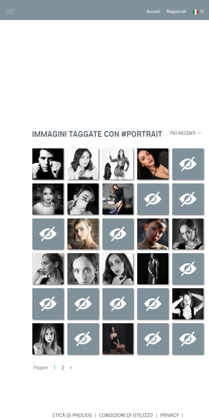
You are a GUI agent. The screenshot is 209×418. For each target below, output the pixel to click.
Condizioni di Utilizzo (126, 415)
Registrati (176, 11)
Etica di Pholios (72, 415)
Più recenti (182, 133)
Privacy (169, 415)
